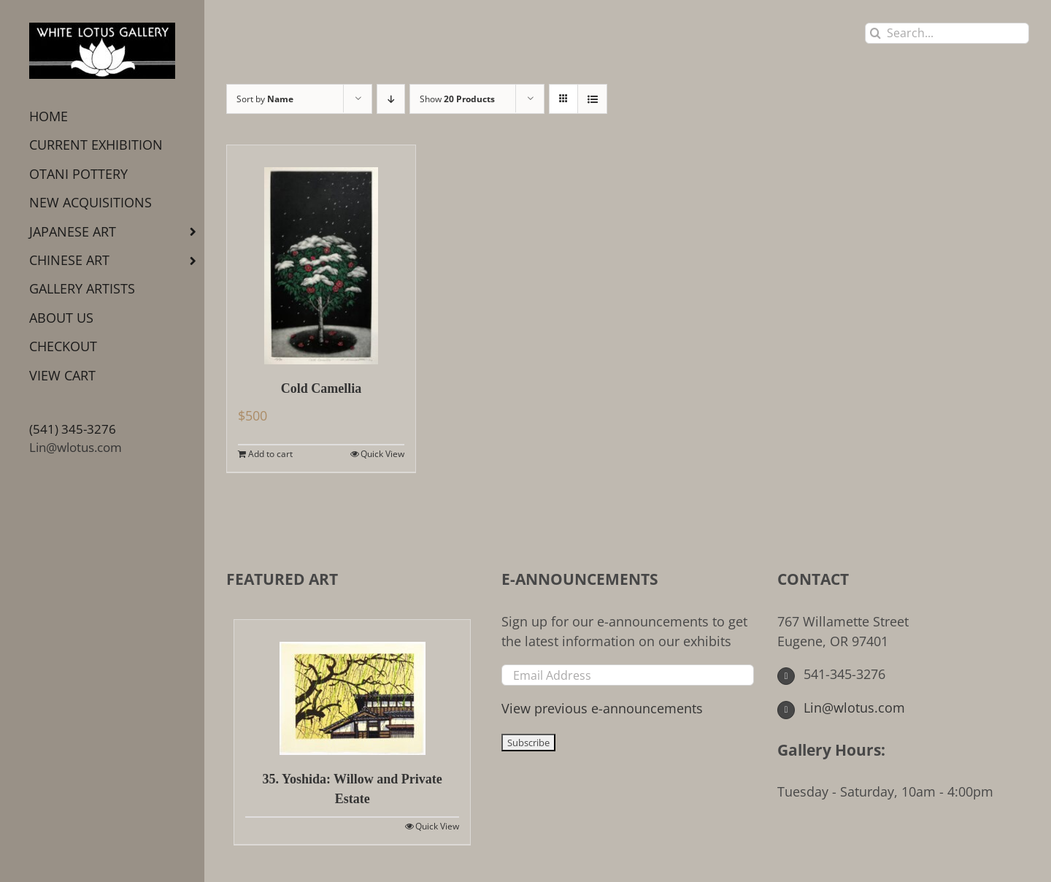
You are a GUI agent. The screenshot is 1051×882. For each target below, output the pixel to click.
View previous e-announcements (602, 708)
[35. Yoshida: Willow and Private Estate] (352, 687)
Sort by (264, 99)
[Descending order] (391, 99)
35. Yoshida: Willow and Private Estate (352, 789)
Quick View (382, 454)
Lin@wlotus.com (75, 447)
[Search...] (947, 33)
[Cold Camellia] (321, 254)
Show (457, 99)
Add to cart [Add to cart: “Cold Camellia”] (270, 454)
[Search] (875, 33)
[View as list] (592, 99)
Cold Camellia (321, 388)
